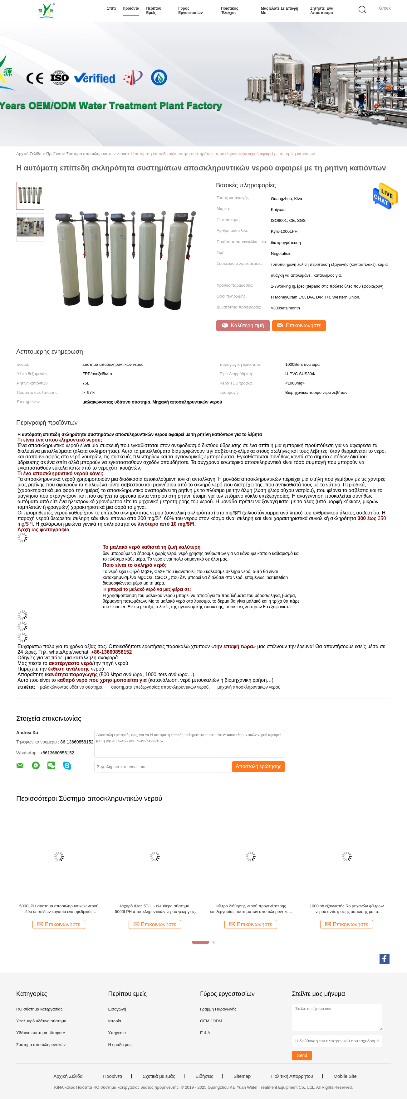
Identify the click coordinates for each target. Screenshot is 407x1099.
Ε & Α (205, 1032)
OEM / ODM (211, 1021)
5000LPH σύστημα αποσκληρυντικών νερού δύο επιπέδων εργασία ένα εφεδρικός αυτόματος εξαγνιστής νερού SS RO (58, 909)
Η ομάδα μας (119, 1044)
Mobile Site (345, 1076)
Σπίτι (111, 8)
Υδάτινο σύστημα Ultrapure (40, 1032)
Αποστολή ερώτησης (259, 766)
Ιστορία (114, 1021)
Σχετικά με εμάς (159, 1076)
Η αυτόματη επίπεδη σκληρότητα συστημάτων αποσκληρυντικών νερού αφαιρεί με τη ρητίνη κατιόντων (223, 153)
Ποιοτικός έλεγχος (229, 10)
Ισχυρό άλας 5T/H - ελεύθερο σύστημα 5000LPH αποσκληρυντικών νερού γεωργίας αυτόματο (155, 909)
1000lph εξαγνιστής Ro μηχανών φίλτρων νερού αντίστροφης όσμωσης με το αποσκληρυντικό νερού (347, 909)
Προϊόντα (131, 8)
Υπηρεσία (117, 1032)
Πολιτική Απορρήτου (292, 1076)
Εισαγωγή (117, 1009)
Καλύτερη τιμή (243, 325)
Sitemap (242, 1076)
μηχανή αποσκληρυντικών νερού (249, 687)
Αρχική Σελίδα (68, 1076)
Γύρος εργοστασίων (190, 10)
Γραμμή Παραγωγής (218, 1009)
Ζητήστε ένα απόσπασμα (321, 10)
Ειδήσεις (204, 1076)
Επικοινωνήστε (299, 325)
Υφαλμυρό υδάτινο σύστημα (41, 1021)
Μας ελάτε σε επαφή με (279, 10)
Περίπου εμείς (153, 10)
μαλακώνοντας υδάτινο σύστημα (71, 687)
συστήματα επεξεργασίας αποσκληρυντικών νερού (159, 687)
